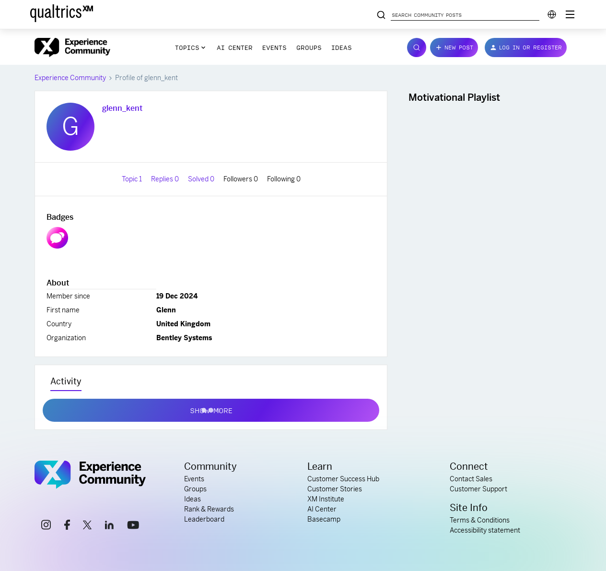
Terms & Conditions (480, 520)
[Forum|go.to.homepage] (72, 47)
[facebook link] (67, 526)
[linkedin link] (109, 526)
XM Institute (325, 499)
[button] (454, 47)
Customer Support (478, 489)
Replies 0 (165, 179)
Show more (211, 408)
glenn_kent (122, 108)
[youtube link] (133, 526)
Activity (66, 381)
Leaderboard (204, 519)
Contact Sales (471, 479)
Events (274, 47)
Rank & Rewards (209, 509)
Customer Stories (334, 489)
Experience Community (70, 77)
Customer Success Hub (343, 479)
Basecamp (323, 519)
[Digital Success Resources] (570, 14)
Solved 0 (202, 179)
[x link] (87, 526)
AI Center (235, 47)
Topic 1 (132, 179)
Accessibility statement (485, 530)
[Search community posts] (381, 15)
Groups (309, 47)
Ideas (341, 47)
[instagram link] (46, 526)
